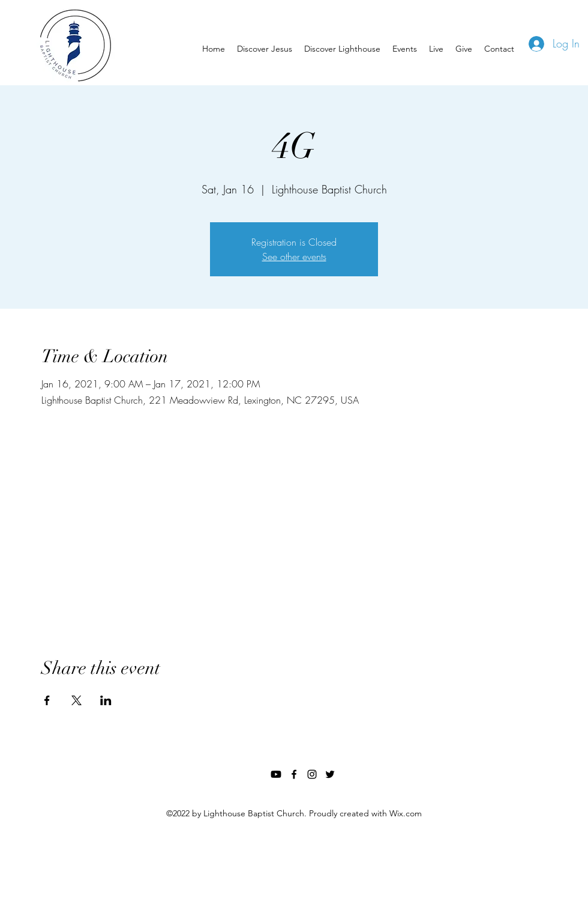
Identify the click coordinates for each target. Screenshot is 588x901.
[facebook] (294, 774)
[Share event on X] (76, 700)
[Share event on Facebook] (47, 700)
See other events (294, 256)
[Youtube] (276, 774)
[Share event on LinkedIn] (106, 700)
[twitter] (330, 774)
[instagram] (312, 774)
